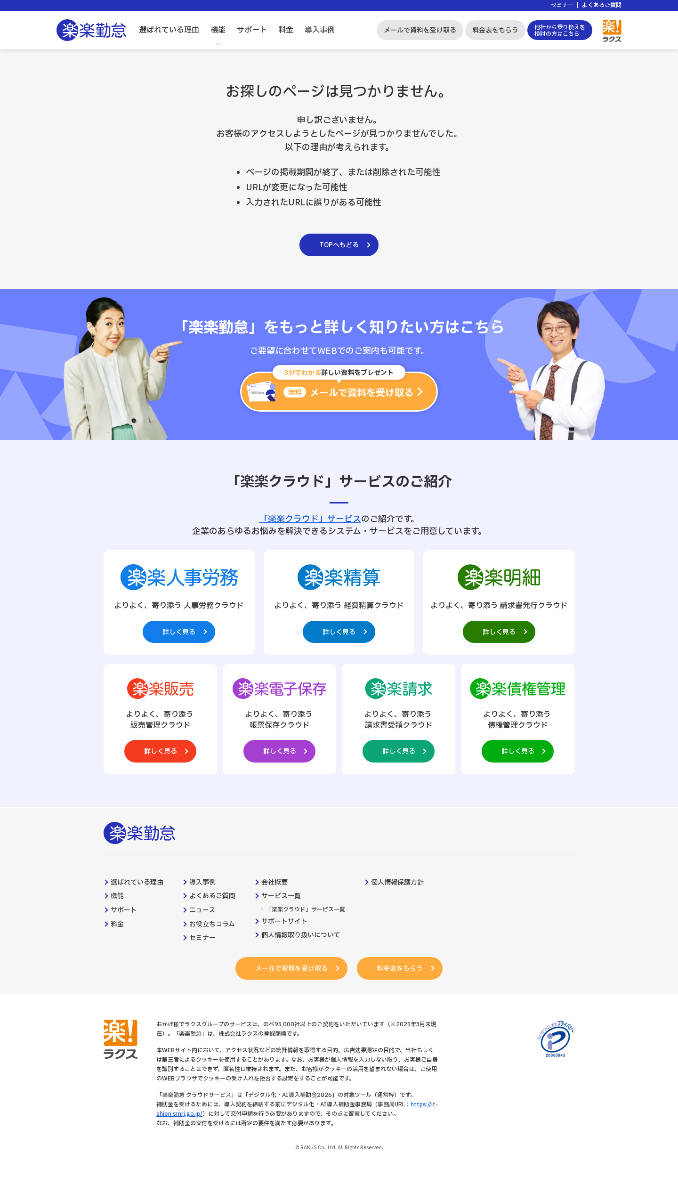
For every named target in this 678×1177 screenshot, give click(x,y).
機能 (218, 30)
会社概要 (274, 882)
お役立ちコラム (212, 924)
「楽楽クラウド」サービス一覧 (305, 910)
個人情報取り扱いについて (300, 936)
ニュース (202, 910)
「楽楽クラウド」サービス (310, 519)
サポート (252, 30)
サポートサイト (284, 921)
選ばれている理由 (169, 30)
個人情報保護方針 (397, 882)
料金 (285, 30)
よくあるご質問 (602, 5)
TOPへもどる (339, 245)
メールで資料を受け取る (420, 30)
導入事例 (320, 30)
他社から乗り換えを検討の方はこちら (559, 30)
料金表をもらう (495, 30)
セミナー (562, 5)
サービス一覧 (281, 896)
